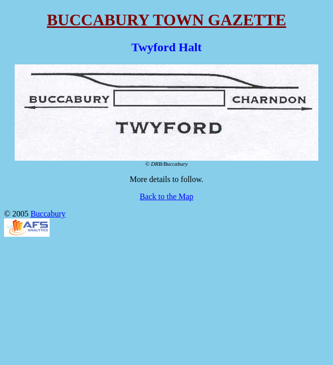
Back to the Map (166, 196)
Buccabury (47, 213)
